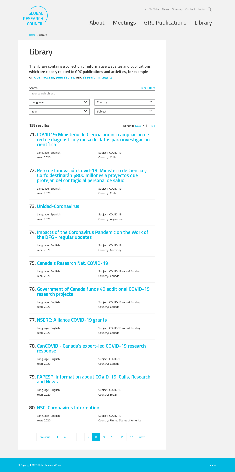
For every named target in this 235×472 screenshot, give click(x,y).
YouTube (154, 9)
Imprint (213, 465)
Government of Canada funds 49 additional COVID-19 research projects (93, 291)
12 (131, 437)
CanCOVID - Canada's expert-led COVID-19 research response (91, 348)
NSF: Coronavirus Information (68, 407)
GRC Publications (165, 22)
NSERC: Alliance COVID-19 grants (72, 320)
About (97, 22)
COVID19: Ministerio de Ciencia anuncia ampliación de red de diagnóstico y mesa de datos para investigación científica (93, 139)
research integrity (98, 77)
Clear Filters (147, 88)
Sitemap (177, 9)
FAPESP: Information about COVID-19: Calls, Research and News (93, 379)
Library (203, 22)
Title (152, 125)
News (165, 9)
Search (33, 88)
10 (112, 437)
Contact (190, 9)
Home (32, 35)
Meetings (124, 22)
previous (45, 437)
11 (122, 437)
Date (138, 125)
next (142, 437)
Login (201, 9)
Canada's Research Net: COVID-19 (72, 263)
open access (44, 77)
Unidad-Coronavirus (58, 206)
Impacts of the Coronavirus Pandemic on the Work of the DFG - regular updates (92, 234)
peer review (65, 77)
